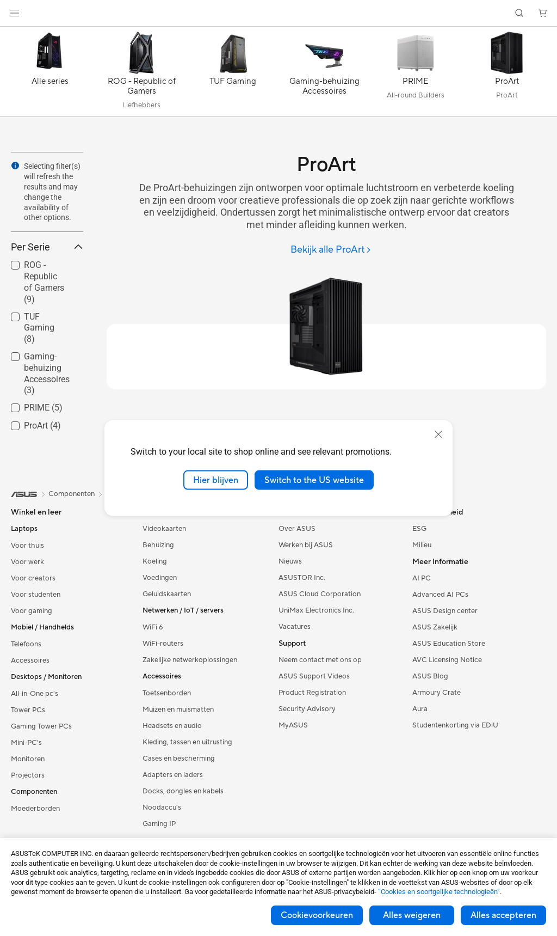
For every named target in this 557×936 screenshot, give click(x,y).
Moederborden (35, 808)
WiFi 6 (153, 627)
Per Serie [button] (47, 247)
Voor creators (33, 578)
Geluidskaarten (167, 594)
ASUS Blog (430, 676)
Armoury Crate (436, 692)
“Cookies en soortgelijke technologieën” (439, 892)
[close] (438, 434)
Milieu (421, 545)
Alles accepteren (503, 915)
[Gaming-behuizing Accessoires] (324, 74)
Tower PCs (28, 710)
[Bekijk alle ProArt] (331, 250)
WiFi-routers (163, 643)
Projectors (28, 775)
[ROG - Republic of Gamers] (141, 74)
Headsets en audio (172, 725)
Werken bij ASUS (305, 545)
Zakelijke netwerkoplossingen (190, 660)
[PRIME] (415, 74)
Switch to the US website (314, 479)
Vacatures (294, 626)
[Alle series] (50, 74)
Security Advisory (307, 709)
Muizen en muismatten (178, 709)
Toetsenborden (167, 693)
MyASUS (293, 725)
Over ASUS (296, 528)
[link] (278, 13)
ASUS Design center (445, 611)
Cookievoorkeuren (317, 915)
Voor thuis (27, 545)
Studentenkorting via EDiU (455, 725)
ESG (419, 528)
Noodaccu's (162, 807)
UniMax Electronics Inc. (316, 610)
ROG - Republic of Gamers (44, 282)
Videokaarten (164, 528)
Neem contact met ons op (320, 660)
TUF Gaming (39, 328)
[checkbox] (43, 282)
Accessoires (30, 660)
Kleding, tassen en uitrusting (187, 742)
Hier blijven (215, 479)
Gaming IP (159, 823)
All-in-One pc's (34, 693)
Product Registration (312, 692)
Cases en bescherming (179, 758)
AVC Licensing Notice (447, 660)
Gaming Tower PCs (41, 726)
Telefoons (26, 644)
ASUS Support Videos (314, 676)
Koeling (155, 561)
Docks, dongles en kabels (183, 791)
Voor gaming (31, 611)
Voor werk (27, 562)
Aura (420, 709)
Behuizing (158, 545)
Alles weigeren (412, 915)
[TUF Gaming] (232, 74)
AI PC (421, 578)
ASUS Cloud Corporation (319, 594)
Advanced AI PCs (440, 594)
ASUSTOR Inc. (301, 577)
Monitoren (28, 759)
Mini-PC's (26, 742)
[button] (15, 13)
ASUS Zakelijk (434, 627)
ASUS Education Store (448, 643)
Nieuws (290, 561)
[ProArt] (507, 74)
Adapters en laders (173, 774)
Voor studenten (35, 594)
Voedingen (160, 577)
